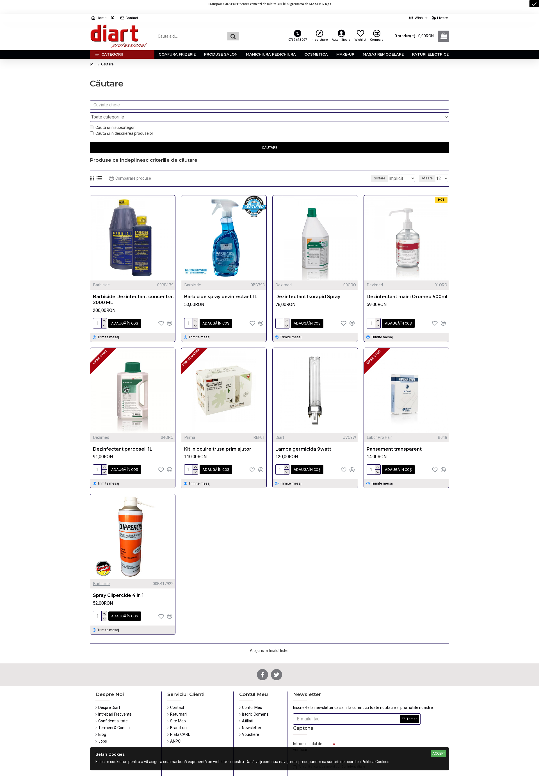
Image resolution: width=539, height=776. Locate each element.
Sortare (376, 168)
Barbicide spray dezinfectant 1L (220, 286)
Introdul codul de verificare (307, 732)
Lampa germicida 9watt (303, 437)
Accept (438, 753)
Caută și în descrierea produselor (121, 122)
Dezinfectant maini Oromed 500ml (407, 286)
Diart (280, 425)
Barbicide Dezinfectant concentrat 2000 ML (133, 289)
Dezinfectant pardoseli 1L (122, 437)
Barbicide (101, 274)
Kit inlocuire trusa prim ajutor (217, 437)
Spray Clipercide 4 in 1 (118, 582)
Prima (189, 425)
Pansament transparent (394, 437)
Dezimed (284, 274)
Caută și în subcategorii (113, 117)
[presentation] (374, 735)
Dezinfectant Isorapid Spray (307, 286)
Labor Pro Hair (379, 425)
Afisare (428, 168)
